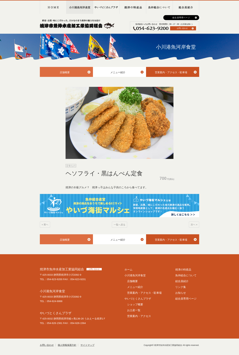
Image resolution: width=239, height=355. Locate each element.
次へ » (194, 224)
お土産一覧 (133, 310)
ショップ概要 (135, 304)
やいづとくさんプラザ (106, 7)
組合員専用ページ (181, 17)
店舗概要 (65, 72)
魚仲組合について (159, 7)
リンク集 (180, 287)
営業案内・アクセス (139, 316)
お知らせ (180, 292)
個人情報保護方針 (67, 345)
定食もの (71, 165)
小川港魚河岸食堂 (79, 7)
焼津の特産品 (133, 7)
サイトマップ (87, 345)
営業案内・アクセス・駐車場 (171, 72)
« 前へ (45, 224)
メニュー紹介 (117, 72)
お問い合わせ (182, 28)
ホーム (128, 269)
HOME (53, 7)
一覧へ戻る (119, 224)
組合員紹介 (186, 7)
